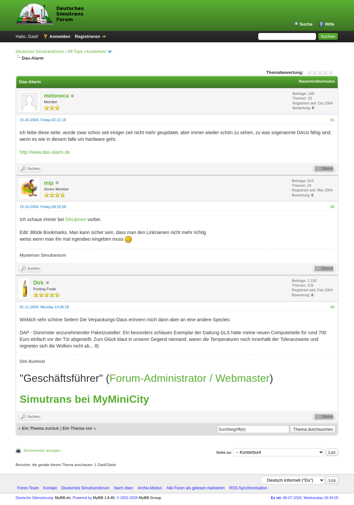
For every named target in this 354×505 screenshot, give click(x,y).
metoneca (56, 96)
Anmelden (60, 36)
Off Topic (75, 51)
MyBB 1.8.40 (103, 498)
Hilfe (329, 24)
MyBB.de (63, 498)
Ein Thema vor (77, 428)
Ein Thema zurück (40, 428)
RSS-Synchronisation (248, 488)
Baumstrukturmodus (317, 81)
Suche (305, 24)
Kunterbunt (96, 51)
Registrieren (87, 36)
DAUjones (75, 219)
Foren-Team (28, 488)
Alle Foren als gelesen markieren (195, 488)
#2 (332, 207)
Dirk (38, 283)
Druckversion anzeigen (42, 450)
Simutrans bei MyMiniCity (84, 399)
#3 (332, 307)
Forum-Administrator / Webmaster (189, 378)
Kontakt (50, 488)
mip (48, 183)
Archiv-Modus (150, 488)
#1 (332, 120)
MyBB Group (150, 498)
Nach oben (123, 488)
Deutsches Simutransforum (40, 51)
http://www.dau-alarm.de (45, 152)
